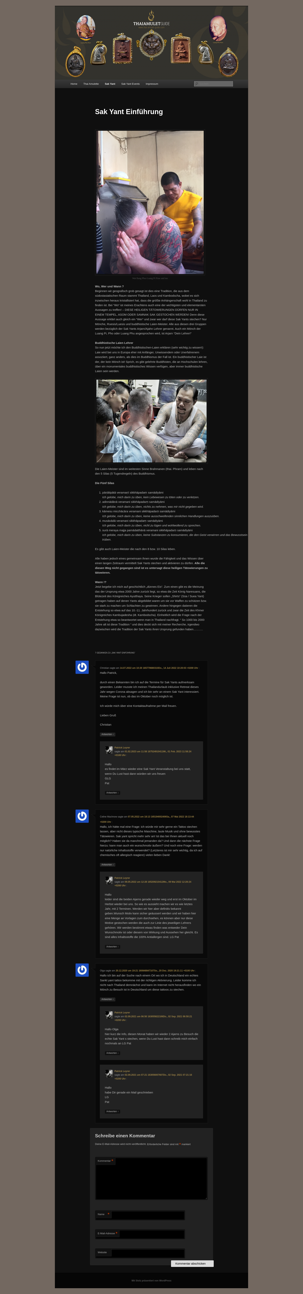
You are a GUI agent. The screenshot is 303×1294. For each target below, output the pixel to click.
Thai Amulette (91, 83)
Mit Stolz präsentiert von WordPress (151, 1280)
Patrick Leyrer (122, 747)
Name (103, 1214)
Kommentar (105, 1161)
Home (74, 83)
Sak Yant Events (130, 83)
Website (102, 1252)
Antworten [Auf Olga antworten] (107, 999)
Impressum (152, 83)
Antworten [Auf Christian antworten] (107, 734)
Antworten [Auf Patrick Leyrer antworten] (112, 793)
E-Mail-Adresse (107, 1233)
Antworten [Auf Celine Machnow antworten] (107, 865)
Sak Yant (110, 83)
